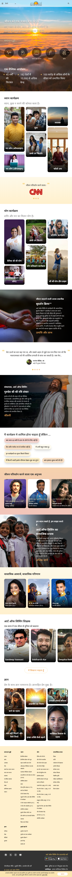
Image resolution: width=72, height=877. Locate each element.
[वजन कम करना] (36, 54)
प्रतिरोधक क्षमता (8, 788)
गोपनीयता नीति (8, 866)
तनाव (5, 756)
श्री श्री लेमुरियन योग (41, 772)
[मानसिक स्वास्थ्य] (23, 54)
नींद (5, 766)
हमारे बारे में (24, 827)
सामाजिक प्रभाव (58, 752)
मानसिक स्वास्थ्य (8, 779)
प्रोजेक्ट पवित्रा (56, 782)
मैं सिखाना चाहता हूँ (36, 670)
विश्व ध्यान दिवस (24, 822)
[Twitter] (10, 854)
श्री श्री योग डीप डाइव (42, 763)
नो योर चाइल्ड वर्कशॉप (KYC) (27, 803)
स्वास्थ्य (5, 775)
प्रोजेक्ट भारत (56, 769)
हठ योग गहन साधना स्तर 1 (43, 769)
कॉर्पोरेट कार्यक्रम (24, 809)
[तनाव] (9, 54)
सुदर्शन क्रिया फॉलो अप (26, 812)
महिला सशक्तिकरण (57, 779)
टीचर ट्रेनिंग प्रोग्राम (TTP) (26, 787)
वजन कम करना (8, 772)
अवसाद (6, 763)
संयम (22, 784)
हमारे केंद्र (23, 841)
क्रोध (5, 759)
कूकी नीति (18, 866)
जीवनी (7, 415)
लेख (5, 834)
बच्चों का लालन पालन (9, 769)
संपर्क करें (23, 844)
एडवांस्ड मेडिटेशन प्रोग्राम (26, 772)
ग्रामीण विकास (56, 766)
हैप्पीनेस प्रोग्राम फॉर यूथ (26, 759)
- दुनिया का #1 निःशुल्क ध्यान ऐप (56, 866)
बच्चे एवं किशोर (24, 790)
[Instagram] (15, 854)
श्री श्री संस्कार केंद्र (25, 793)
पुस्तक (5, 841)
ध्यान (22, 752)
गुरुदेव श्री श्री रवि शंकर (11, 396)
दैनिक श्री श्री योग (41, 756)
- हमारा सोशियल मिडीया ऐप (56, 869)
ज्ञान (5, 827)
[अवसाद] (50, 54)
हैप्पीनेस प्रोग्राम (24, 756)
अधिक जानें (42, 560)
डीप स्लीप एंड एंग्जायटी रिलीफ (28, 815)
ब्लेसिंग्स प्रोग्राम (24, 781)
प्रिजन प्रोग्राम (56, 788)
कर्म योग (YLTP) (41, 815)
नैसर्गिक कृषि (56, 775)
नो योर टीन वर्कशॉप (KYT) (27, 806)
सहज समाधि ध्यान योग (26, 763)
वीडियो (5, 837)
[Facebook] (5, 854)
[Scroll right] (68, 52)
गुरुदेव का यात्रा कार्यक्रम (26, 834)
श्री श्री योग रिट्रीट (41, 766)
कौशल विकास (56, 772)
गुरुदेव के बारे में (24, 831)
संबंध (5, 785)
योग (29, 216)
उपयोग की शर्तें (27, 866)
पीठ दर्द (6, 782)
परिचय (5, 831)
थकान (5, 792)
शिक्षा (54, 756)
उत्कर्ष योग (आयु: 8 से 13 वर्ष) (44, 785)
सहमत (62, 874)
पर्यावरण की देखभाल (58, 763)
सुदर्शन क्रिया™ (24, 837)
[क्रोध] (64, 54)
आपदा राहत (56, 785)
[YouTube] (20, 854)
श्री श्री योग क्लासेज (41, 759)
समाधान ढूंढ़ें (7, 752)
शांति (54, 759)
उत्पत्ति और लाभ (44, 332)
